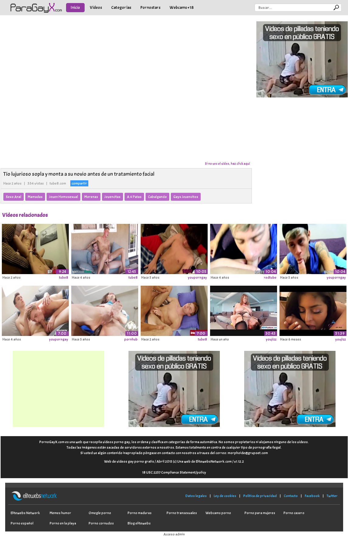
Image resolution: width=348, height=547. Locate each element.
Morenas (91, 196)
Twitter (332, 495)
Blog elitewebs (139, 523)
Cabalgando (157, 196)
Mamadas (35, 196)
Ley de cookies (225, 495)
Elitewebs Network (25, 512)
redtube (270, 277)
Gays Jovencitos (185, 196)
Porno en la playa (63, 523)
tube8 (63, 277)
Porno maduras (140, 512)
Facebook (312, 495)
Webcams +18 (182, 7)
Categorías (121, 7)
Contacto (291, 495)
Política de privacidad (260, 495)
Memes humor (60, 512)
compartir (79, 183)
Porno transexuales (182, 512)
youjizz (271, 339)
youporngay (197, 277)
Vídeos (96, 7)
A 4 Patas (134, 196)
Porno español (22, 523)
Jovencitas (112, 196)
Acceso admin (174, 534)
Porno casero (293, 512)
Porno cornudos (101, 523)
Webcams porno (218, 512)
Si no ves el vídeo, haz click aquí (227, 163)
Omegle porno (100, 512)
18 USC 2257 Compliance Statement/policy (174, 472)
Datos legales (196, 495)
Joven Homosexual (63, 196)
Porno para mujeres (259, 512)
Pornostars (150, 7)
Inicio (75, 7)
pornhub (131, 339)
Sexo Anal (13, 196)
